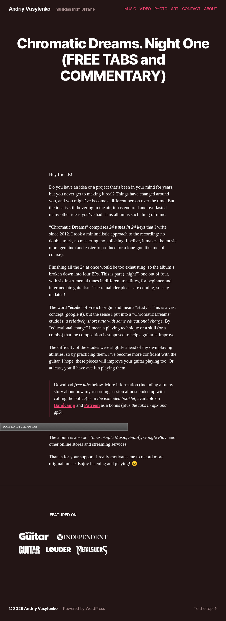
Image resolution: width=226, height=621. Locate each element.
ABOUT (210, 8)
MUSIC (130, 8)
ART (175, 8)
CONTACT (191, 8)
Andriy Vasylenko (29, 8)
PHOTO (161, 8)
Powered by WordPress (84, 608)
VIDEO (145, 8)
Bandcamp (64, 405)
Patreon (92, 405)
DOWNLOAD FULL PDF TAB (20, 426)
